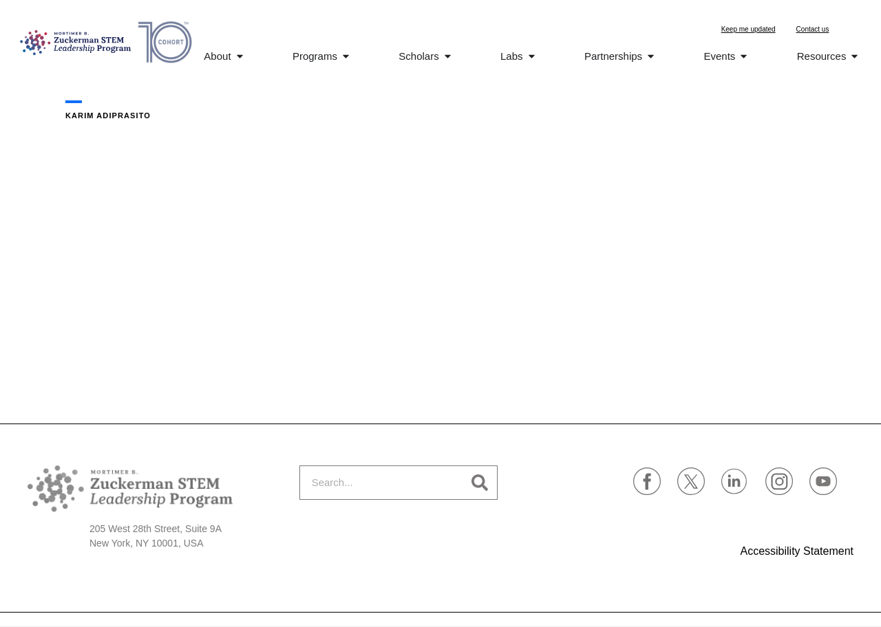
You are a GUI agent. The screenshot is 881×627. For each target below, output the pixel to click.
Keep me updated (748, 29)
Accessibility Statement (796, 551)
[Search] (480, 482)
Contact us (812, 29)
